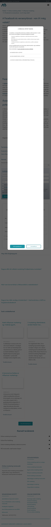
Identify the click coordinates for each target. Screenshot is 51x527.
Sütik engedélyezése (17, 246)
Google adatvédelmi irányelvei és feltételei (25, 49)
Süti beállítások (34, 246)
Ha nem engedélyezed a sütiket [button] (17, 56)
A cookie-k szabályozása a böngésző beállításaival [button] (22, 60)
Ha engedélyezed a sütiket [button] (16, 52)
